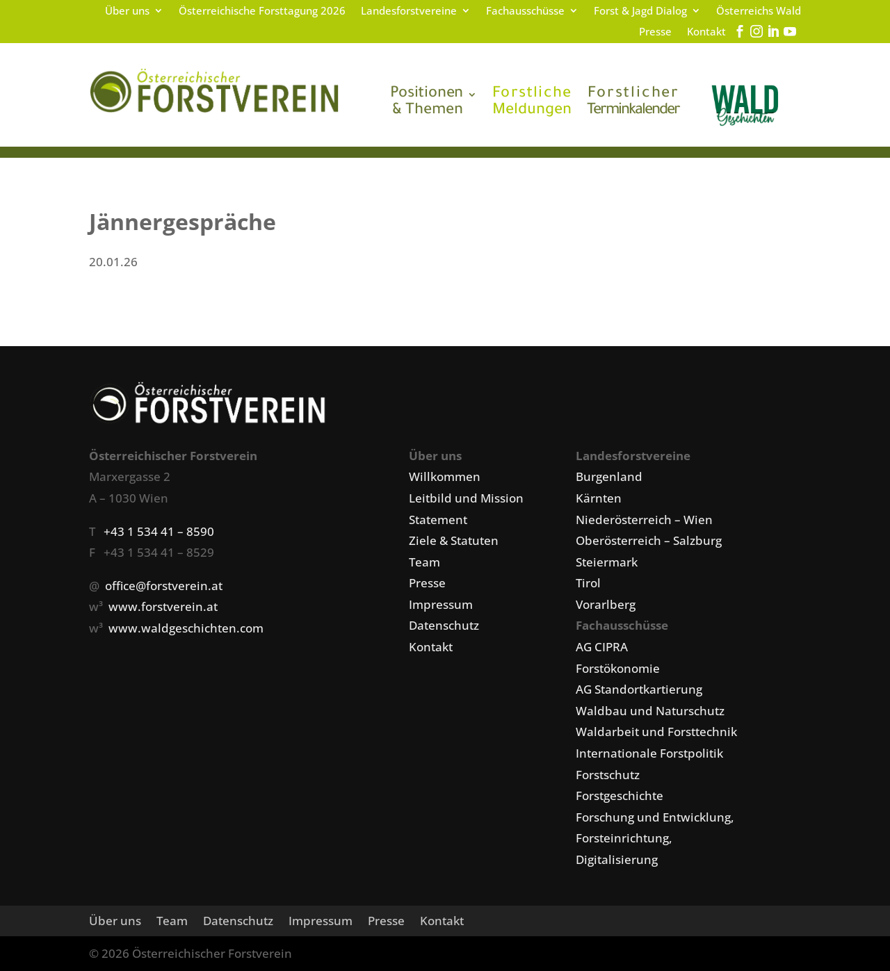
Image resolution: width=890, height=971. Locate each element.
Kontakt (706, 32)
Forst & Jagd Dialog (640, 11)
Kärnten (599, 498)
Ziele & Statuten (454, 540)
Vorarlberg (606, 604)
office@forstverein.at (163, 586)
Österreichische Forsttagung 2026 (262, 11)
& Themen (426, 103)
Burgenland (609, 476)
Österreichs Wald (758, 11)
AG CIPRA (602, 647)
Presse (655, 32)
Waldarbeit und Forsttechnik (656, 732)
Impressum (441, 604)
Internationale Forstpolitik (649, 753)
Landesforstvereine (409, 11)
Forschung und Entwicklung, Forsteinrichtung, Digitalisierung (655, 838)
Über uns (127, 11)
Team (424, 562)
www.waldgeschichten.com (186, 628)
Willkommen (444, 476)
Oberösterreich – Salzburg (649, 540)
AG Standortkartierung (639, 689)
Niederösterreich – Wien (644, 520)
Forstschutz (608, 775)
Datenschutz (444, 625)
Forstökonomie (618, 668)
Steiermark (607, 562)
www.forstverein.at (163, 606)
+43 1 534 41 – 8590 (159, 531)
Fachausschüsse (525, 11)
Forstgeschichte (619, 795)
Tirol (588, 583)
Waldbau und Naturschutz (650, 711)
